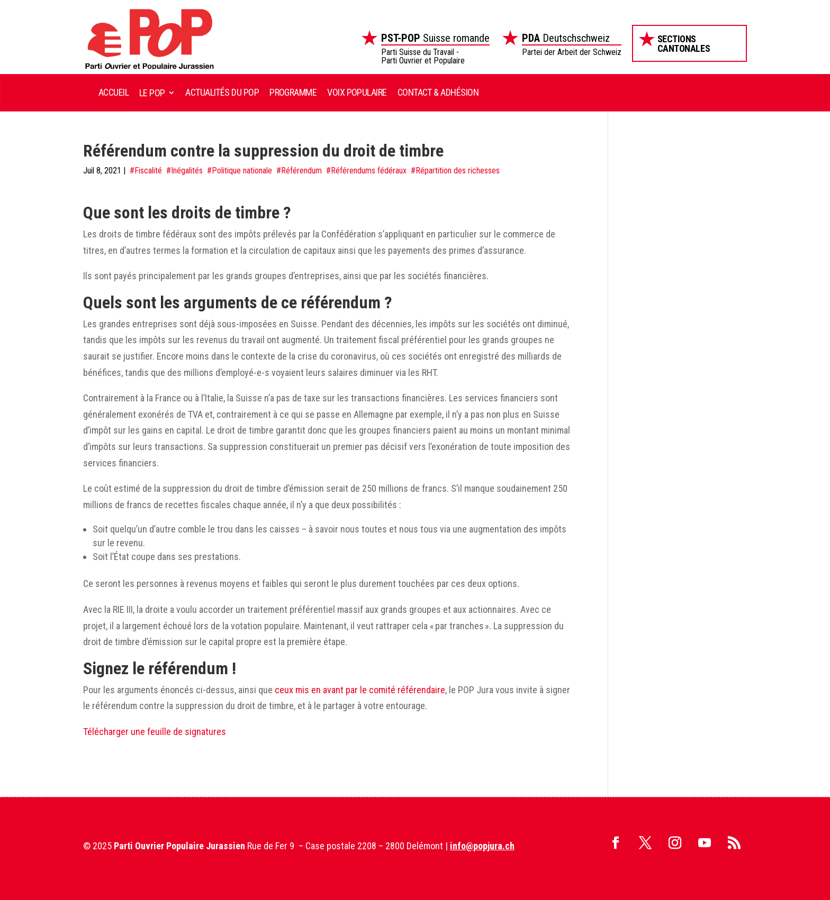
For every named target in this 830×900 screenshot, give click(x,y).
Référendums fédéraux (369, 171)
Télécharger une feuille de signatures (154, 731)
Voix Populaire (356, 92)
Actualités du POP (222, 92)
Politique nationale (242, 171)
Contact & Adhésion (438, 92)
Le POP (152, 92)
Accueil (113, 92)
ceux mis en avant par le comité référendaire (360, 689)
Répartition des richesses (458, 171)
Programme (293, 92)
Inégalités (187, 171)
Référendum (301, 171)
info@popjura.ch (482, 845)
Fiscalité (148, 171)
